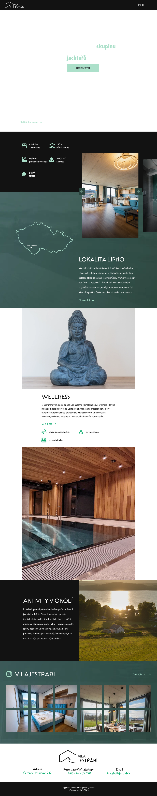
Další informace (29, 122)
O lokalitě (84, 300)
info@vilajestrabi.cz (119, 773)
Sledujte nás (140, 674)
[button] (82, 191)
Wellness (46, 424)
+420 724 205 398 (78, 773)
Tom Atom (84, 790)
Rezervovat (83, 68)
